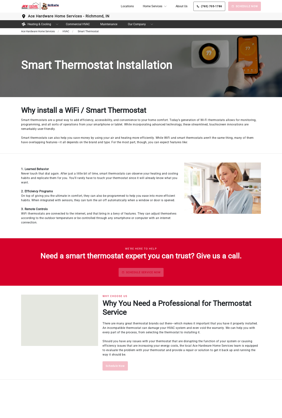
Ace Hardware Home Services (38, 31)
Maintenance (108, 24)
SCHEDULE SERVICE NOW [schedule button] (141, 272)
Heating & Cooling (36, 24)
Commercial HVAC (78, 24)
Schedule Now (115, 365)
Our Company (137, 24)
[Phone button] (209, 6)
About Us (181, 6)
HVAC (66, 31)
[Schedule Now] (244, 6)
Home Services (152, 6)
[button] (154, 6)
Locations (127, 6)
